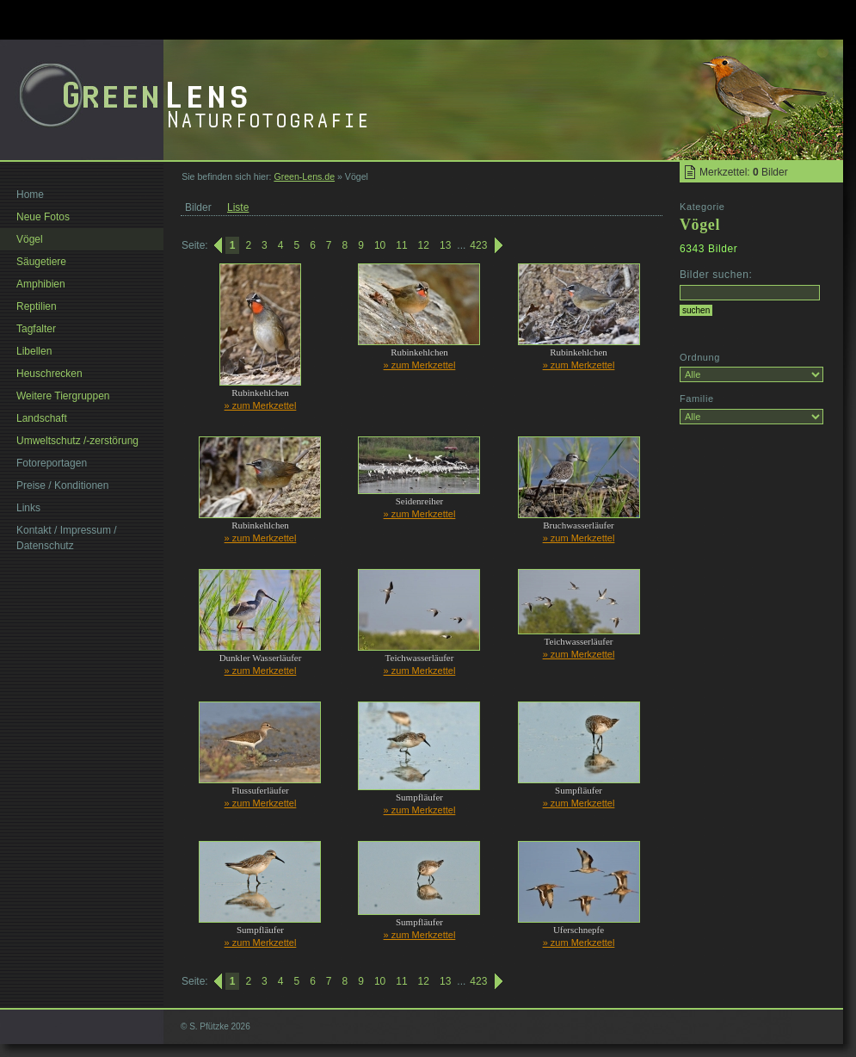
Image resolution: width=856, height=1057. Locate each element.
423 (478, 245)
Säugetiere (41, 262)
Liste (238, 207)
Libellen (34, 351)
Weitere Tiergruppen (63, 396)
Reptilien (36, 306)
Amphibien (40, 284)
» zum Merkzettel (261, 405)
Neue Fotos (43, 217)
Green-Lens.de (304, 176)
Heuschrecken (49, 374)
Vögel (29, 239)
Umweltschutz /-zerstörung (77, 441)
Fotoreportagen (51, 463)
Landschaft (41, 418)
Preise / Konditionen (62, 485)
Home (30, 195)
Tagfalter (36, 329)
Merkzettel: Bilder (743, 172)
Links (28, 508)
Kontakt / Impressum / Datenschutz (66, 538)
